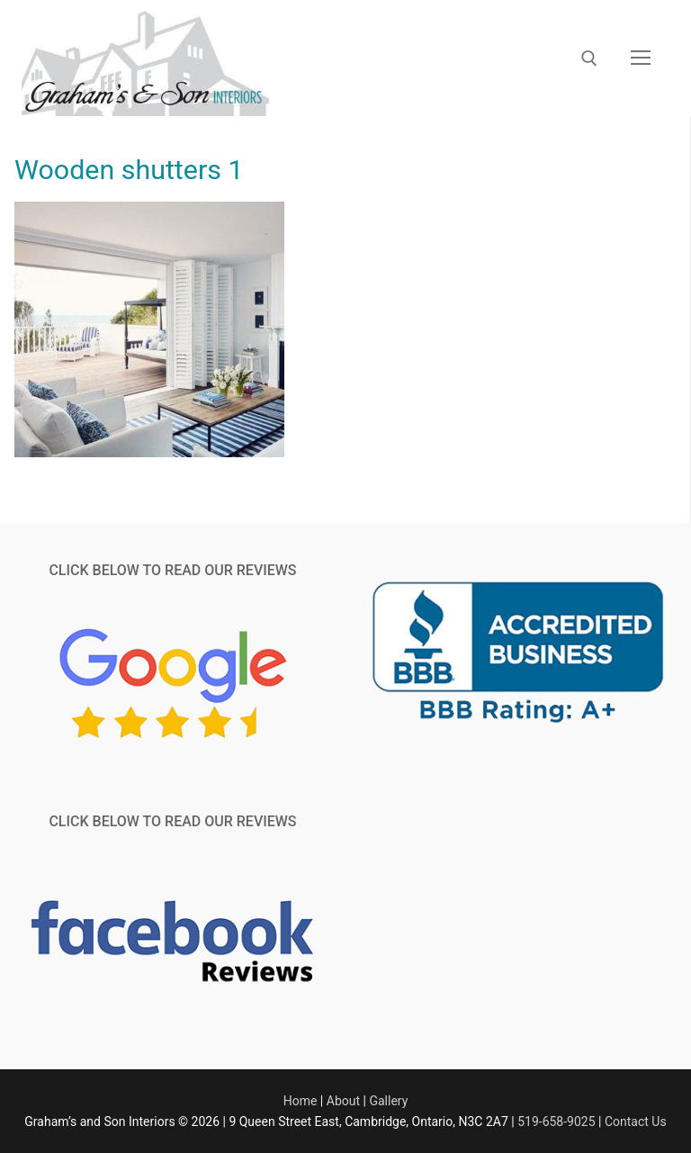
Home (300, 1101)
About (343, 1101)
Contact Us (636, 1121)
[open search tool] (589, 58)
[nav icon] (640, 58)
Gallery (388, 1101)
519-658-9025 (556, 1121)
